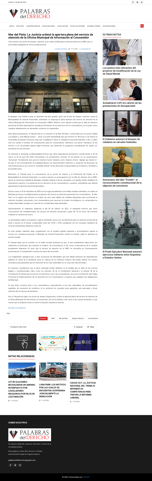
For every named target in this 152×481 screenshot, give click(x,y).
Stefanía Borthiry (61, 49)
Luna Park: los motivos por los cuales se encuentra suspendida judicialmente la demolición (52, 390)
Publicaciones (48, 26)
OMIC (53, 318)
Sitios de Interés (77, 26)
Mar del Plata (63, 318)
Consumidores (93, 318)
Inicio (11, 26)
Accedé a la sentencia (17, 308)
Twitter (90, 327)
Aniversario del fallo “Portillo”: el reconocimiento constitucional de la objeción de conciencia (122, 182)
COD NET (86, 477)
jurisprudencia (85, 49)
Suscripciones (109, 26)
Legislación (62, 26)
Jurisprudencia (33, 26)
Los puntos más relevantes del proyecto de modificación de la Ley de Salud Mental (122, 70)
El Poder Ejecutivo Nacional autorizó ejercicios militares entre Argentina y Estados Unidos (122, 254)
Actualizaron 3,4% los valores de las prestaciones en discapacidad (122, 104)
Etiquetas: (43, 318)
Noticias (20, 26)
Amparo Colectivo (78, 318)
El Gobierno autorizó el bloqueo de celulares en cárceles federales (121, 141)
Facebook (78, 327)
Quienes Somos (94, 26)
